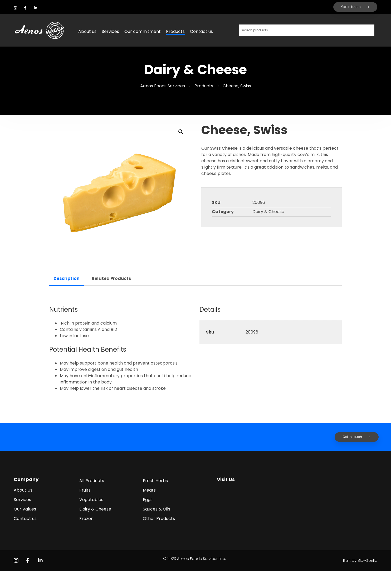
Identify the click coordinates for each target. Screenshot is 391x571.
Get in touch (355, 6)
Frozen (86, 519)
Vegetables (91, 500)
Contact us (201, 31)
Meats (149, 490)
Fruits (85, 490)
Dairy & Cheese (268, 212)
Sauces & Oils (156, 509)
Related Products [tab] (111, 278)
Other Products (159, 519)
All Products (91, 481)
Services (110, 31)
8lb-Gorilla (367, 560)
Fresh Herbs (155, 481)
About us (87, 31)
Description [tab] (66, 278)
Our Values (25, 509)
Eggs (148, 500)
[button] (180, 132)
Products (175, 31)
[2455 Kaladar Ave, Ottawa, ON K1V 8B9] (296, 506)
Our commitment (142, 31)
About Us (23, 490)
